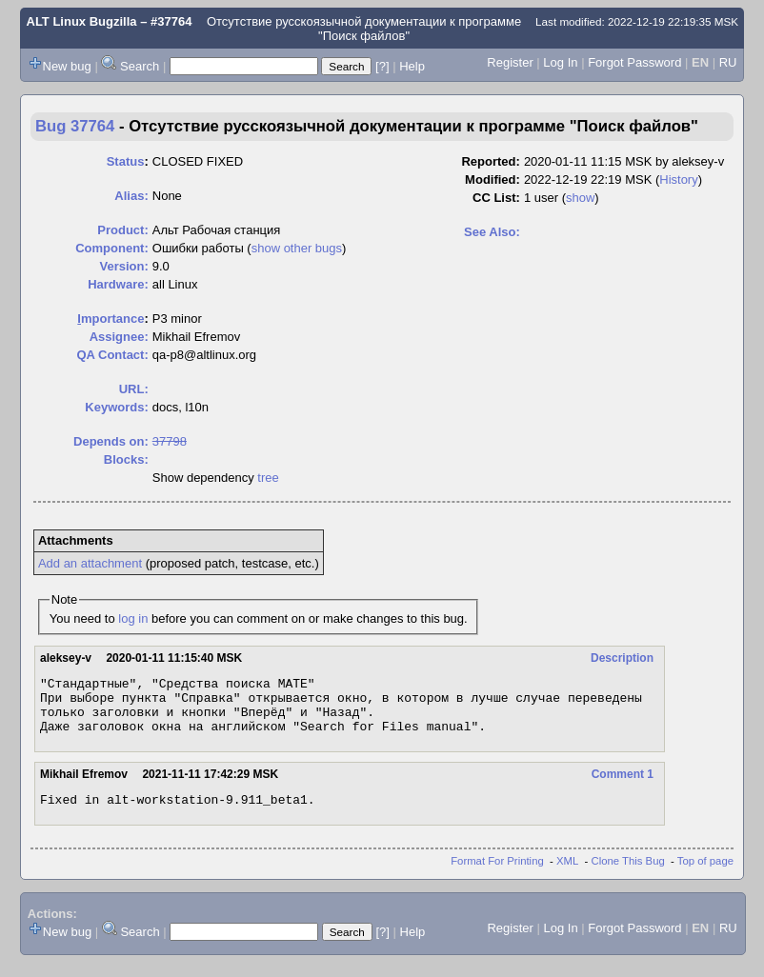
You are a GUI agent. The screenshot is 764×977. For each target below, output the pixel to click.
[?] (382, 66)
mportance (110, 318)
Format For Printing (497, 875)
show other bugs (296, 248)
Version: (123, 266)
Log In (560, 62)
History (678, 179)
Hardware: (118, 284)
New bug (67, 66)
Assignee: (119, 336)
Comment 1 (622, 785)
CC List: (496, 197)
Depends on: (111, 441)
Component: (112, 248)
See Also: (492, 232)
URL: (134, 389)
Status (126, 161)
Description (622, 658)
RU (728, 62)
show (580, 197)
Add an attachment (90, 563)
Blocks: (126, 459)
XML (567, 875)
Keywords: (116, 407)
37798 (169, 441)
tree (267, 477)
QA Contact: (112, 355)
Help (412, 66)
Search (139, 66)
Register (510, 62)
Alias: (131, 196)
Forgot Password (634, 62)
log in (133, 618)
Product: (122, 230)
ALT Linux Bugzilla (82, 21)
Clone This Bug (628, 875)
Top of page (705, 875)
